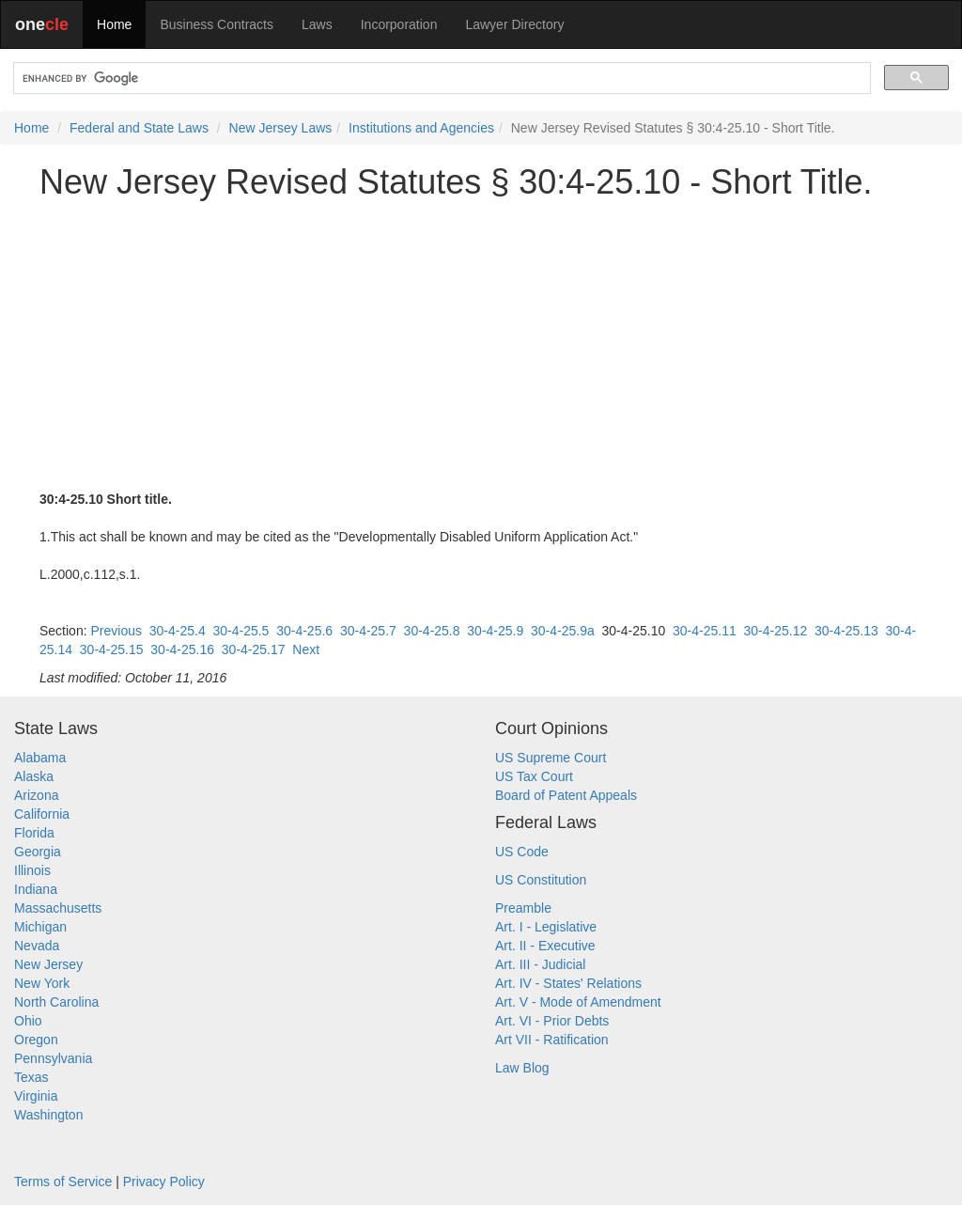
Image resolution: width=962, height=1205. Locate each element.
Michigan (40, 926)
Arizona (36, 795)
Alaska (34, 776)
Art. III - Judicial (540, 964)
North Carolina (56, 1001)
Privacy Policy (164, 1181)
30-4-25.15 (112, 649)
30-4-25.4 (177, 630)
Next (305, 649)
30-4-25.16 (182, 649)
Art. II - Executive (545, 945)
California (42, 814)
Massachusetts (57, 907)
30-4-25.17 (254, 649)
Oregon (36, 1039)
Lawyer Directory (514, 24)
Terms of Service (63, 1181)
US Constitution (540, 879)
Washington (48, 1114)
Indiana (35, 889)
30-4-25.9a (563, 630)
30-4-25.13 (846, 630)
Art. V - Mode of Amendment (578, 1001)
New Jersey (48, 964)
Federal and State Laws (139, 127)
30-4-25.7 (368, 630)
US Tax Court (534, 776)
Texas (31, 1077)
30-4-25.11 (705, 630)
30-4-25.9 (495, 630)
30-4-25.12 (776, 630)
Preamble (523, 907)
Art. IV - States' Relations (568, 983)
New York (42, 983)
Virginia (35, 1095)
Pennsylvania (53, 1058)
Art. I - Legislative (546, 926)
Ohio (28, 1020)
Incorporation (399, 24)
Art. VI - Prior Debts (552, 1020)
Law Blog (522, 1067)
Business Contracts (216, 24)
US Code (522, 851)
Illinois (32, 870)
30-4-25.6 (304, 630)
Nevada (36, 945)
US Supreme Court (550, 757)
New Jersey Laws (281, 127)
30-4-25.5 (240, 630)
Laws (317, 24)
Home (114, 24)
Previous (115, 630)
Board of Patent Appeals (566, 795)
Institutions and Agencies (421, 127)
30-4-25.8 (432, 630)
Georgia (37, 851)
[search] (440, 78)
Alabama (40, 757)
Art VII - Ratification (552, 1039)
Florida (34, 832)
